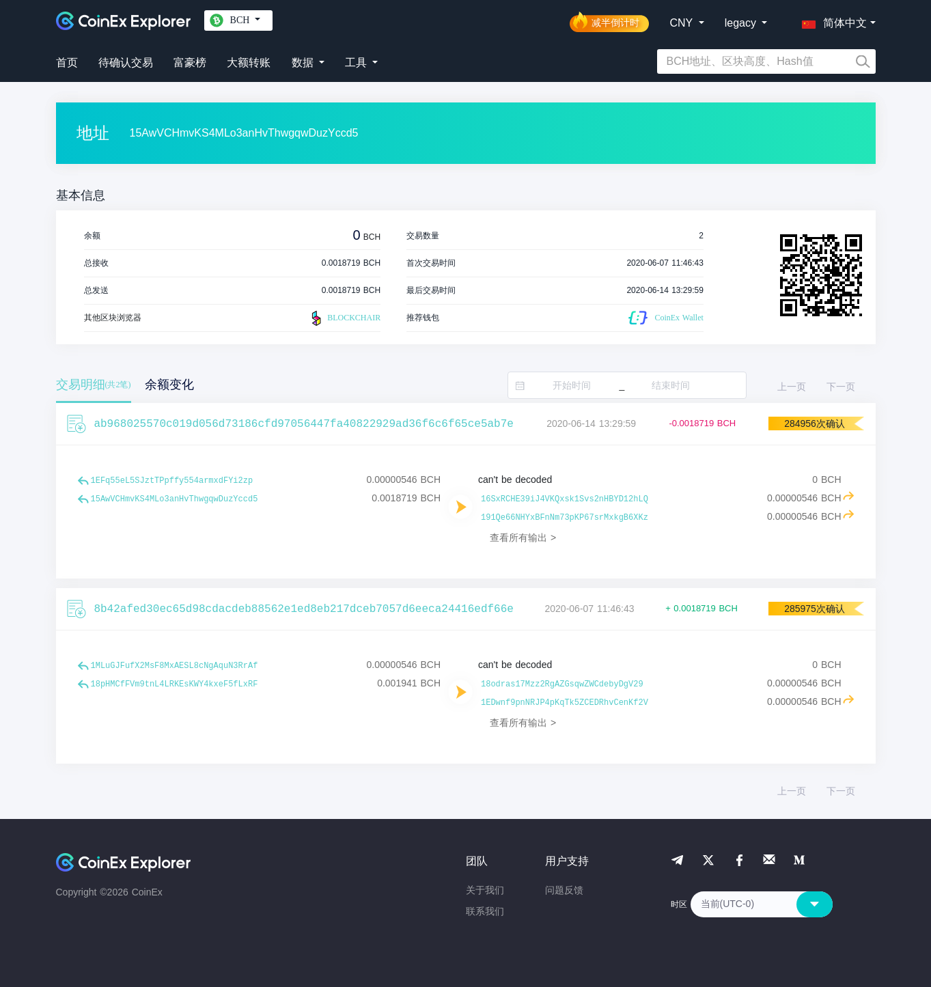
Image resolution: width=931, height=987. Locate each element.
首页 (67, 62)
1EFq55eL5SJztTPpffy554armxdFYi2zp (172, 481)
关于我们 (485, 890)
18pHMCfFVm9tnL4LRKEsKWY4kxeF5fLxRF (174, 684)
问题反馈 (564, 890)
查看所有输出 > (523, 537)
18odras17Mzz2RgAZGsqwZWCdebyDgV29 (562, 684)
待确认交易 (125, 62)
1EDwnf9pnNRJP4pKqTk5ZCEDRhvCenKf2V (564, 703)
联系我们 (485, 911)
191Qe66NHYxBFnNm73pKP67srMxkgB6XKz (564, 518)
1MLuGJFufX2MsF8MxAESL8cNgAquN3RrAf (174, 666)
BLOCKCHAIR (344, 318)
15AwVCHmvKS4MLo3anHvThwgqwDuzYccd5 (174, 499)
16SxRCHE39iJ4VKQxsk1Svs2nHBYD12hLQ (564, 499)
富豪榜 (189, 62)
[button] (831, 20)
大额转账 (248, 62)
